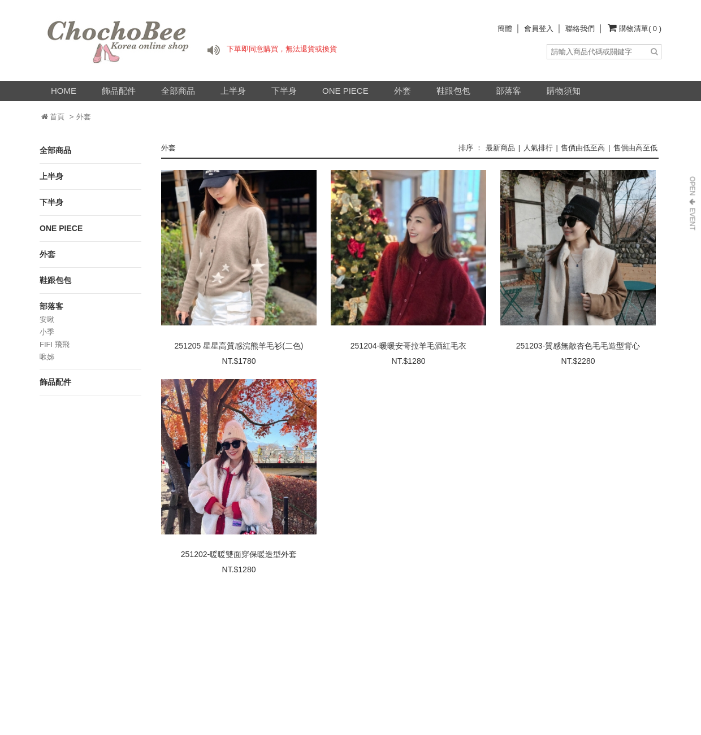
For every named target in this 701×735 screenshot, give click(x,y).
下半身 (284, 90)
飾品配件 (119, 90)
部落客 (508, 90)
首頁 (53, 116)
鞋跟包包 (453, 90)
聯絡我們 (580, 28)
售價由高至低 (635, 147)
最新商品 (500, 147)
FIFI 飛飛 (55, 344)
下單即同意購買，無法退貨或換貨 (282, 49)
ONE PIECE (345, 90)
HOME (63, 90)
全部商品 (178, 90)
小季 (47, 332)
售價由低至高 (583, 147)
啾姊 (47, 357)
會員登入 (538, 28)
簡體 (504, 28)
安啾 (47, 319)
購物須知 (564, 90)
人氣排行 (538, 147)
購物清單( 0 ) (640, 28)
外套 (402, 90)
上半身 (233, 90)
